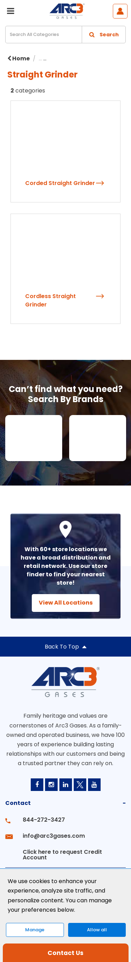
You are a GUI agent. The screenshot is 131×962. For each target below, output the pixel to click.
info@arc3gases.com (54, 836)
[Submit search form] (104, 34)
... (40, 58)
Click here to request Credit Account (62, 854)
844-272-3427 (44, 820)
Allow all (97, 929)
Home (18, 58)
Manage (34, 929)
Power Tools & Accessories (89, 58)
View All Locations (66, 603)
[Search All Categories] (65, 34)
